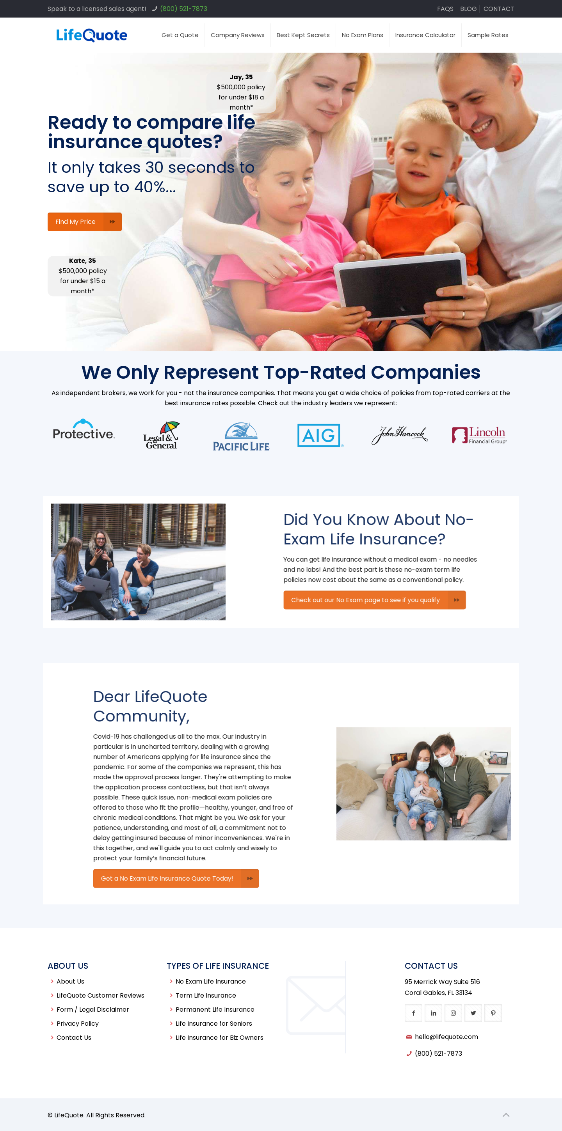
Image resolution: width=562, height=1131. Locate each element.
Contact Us (74, 1037)
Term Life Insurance (206, 995)
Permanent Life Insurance (215, 1009)
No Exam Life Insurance (211, 981)
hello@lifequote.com (446, 1036)
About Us (70, 981)
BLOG (468, 8)
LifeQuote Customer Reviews (100, 995)
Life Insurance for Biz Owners (219, 1037)
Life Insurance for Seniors (214, 1023)
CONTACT (499, 8)
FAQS (445, 8)
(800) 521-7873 (183, 8)
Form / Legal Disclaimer (93, 1009)
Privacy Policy (78, 1023)
